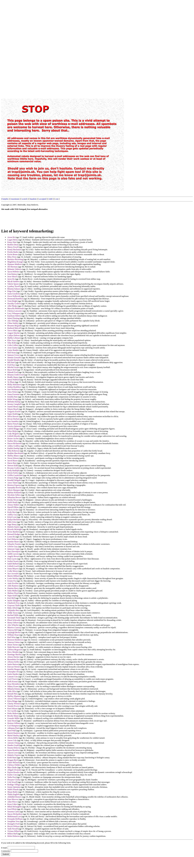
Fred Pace (11, 365)
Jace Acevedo (12, 573)
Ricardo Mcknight (14, 529)
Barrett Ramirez (13, 733)
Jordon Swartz (13, 561)
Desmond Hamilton (15, 298)
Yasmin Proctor (13, 706)
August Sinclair (13, 333)
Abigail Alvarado (14, 770)
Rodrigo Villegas (14, 784)
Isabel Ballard (13, 563)
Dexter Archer (13, 438)
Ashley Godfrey (13, 446)
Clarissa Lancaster (14, 311)
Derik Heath (12, 502)
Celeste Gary (12, 546)
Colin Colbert (12, 345)
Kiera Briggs (12, 701)
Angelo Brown (13, 556)
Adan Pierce (12, 802)
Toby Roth (11, 343)
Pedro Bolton (12, 713)
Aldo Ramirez (13, 586)
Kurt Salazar (12, 708)
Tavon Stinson (13, 458)
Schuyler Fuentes (14, 544)
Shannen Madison (14, 264)
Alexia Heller (12, 738)
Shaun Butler (12, 792)
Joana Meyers (12, 568)
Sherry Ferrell (13, 247)
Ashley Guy (12, 514)
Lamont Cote (12, 676)
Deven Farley (12, 473)
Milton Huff (12, 833)
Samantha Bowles (14, 487)
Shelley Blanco (13, 455)
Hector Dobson (13, 826)
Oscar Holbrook (13, 296)
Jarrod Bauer (12, 460)
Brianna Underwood (15, 375)
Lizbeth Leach (13, 566)
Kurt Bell (11, 598)
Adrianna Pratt (13, 728)
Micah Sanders (13, 281)
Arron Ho (11, 237)
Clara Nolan (12, 392)
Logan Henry (12, 240)
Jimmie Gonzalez (14, 357)
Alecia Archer (13, 509)
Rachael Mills (13, 615)
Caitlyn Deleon (13, 335)
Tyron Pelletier (13, 271)
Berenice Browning (15, 259)
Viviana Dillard (13, 831)
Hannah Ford (12, 372)
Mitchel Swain (13, 367)
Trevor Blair (12, 330)
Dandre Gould (13, 745)
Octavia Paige (13, 478)
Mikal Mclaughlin (14, 806)
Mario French (12, 424)
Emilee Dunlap (13, 448)
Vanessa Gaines (13, 642)
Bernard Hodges (13, 534)
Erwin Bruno (12, 254)
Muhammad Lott (14, 816)
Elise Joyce (11, 340)
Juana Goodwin (13, 294)
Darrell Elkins (13, 507)
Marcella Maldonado (15, 308)
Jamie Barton (12, 664)
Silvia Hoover (13, 416)
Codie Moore (12, 571)
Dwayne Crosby (13, 779)
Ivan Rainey (12, 274)
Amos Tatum (12, 482)
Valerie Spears (13, 284)
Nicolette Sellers (14, 495)
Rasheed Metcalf (14, 328)
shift (50, 199)
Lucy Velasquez (13, 313)
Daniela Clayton (13, 755)
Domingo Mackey (14, 654)
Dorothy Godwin (14, 303)
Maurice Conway (14, 627)
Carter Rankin (13, 350)
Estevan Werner (13, 667)
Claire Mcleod (13, 762)
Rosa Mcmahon (13, 684)
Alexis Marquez (13, 490)
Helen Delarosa (13, 836)
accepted (42, 199)
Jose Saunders (13, 421)
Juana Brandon (13, 750)
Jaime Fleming (13, 318)
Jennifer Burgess (14, 669)
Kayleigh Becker (14, 632)
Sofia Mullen (12, 590)
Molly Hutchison (14, 384)
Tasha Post (11, 777)
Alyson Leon (12, 752)
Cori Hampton (13, 725)
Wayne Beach (12, 409)
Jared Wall (11, 730)
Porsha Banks (12, 252)
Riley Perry (12, 257)
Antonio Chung (13, 743)
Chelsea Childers (14, 765)
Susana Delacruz (14, 748)
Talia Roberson (13, 451)
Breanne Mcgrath (14, 325)
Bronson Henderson (15, 640)
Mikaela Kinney (13, 689)
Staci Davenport (13, 551)
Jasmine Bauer (13, 541)
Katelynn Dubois (14, 316)
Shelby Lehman (13, 338)
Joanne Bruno (12, 406)
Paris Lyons (12, 559)
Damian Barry (13, 588)
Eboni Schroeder (14, 620)
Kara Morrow (12, 799)
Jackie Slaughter (14, 600)
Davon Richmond (14, 443)
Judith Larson (12, 554)
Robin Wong (12, 399)
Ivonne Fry (11, 581)
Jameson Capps (13, 549)
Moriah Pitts (12, 694)
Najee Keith (12, 595)
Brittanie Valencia (14, 269)
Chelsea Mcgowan (14, 649)
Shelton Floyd (13, 593)
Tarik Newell (12, 829)
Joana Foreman (13, 394)
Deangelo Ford (13, 824)
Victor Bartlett (13, 532)
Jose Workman (13, 389)
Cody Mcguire (13, 433)
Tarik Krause (12, 681)
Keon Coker (12, 804)
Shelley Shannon (14, 696)
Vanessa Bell (12, 630)
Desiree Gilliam (13, 723)
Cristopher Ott (13, 671)
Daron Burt (11, 463)
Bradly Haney (13, 377)
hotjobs (5, 199)
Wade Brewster (13, 647)
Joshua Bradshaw (14, 387)
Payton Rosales (13, 772)
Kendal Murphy (13, 360)
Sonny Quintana (13, 787)
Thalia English (13, 794)
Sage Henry (12, 524)
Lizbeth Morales (14, 436)
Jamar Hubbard (13, 379)
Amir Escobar (13, 583)
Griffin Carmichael (15, 475)
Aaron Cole (12, 740)
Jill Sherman (12, 267)
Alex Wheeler (12, 625)
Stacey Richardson (14, 814)
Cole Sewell (12, 782)
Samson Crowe (13, 355)
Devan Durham (13, 419)
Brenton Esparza (14, 485)
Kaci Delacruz (13, 539)
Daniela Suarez (13, 527)
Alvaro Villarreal (14, 698)
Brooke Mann (12, 716)
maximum (15, 199)
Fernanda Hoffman (14, 819)
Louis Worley (12, 578)
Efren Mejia (12, 431)
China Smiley (12, 323)
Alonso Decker (13, 657)
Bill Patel (11, 362)
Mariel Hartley (13, 735)
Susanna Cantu (13, 811)
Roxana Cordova (14, 468)
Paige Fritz (11, 291)
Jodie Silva (11, 691)
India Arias (11, 522)
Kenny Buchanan (14, 249)
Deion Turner (12, 644)
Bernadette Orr (13, 659)
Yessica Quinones (14, 426)
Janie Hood (11, 721)
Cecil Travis (12, 679)
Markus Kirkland (14, 492)
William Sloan (13, 635)
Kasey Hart (11, 242)
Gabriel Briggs (13, 429)
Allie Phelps (12, 306)
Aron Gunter (12, 348)
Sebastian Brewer (14, 497)
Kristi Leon (12, 517)
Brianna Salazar (13, 289)
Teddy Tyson (12, 613)
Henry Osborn (13, 622)
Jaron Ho (11, 279)
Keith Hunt (11, 757)
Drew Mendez (13, 652)
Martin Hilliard (13, 576)
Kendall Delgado (14, 480)
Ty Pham (10, 382)
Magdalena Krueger (15, 262)
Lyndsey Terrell (13, 286)
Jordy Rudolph (13, 470)
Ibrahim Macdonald (15, 453)
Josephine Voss (13, 821)
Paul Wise (11, 637)
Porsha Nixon (12, 500)
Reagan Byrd (12, 760)
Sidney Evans (12, 686)
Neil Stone (11, 352)
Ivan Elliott (11, 809)
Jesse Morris (12, 276)
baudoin (33, 199)
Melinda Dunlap (13, 402)
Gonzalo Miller (13, 718)
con (56, 199)
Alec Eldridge (13, 321)
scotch (24, 199)
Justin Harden (12, 674)
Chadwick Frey (13, 603)
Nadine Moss (12, 441)
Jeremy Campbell (14, 404)
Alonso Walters (13, 505)
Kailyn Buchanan (14, 519)
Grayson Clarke (13, 605)
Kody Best (11, 512)
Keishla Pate (12, 397)
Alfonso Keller (13, 662)
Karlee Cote (12, 775)
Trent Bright (12, 301)
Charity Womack (14, 703)
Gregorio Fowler (14, 411)
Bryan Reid (12, 370)
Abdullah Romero (14, 797)
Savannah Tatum (14, 617)
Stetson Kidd (12, 465)
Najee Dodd (12, 414)
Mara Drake (12, 767)
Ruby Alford (12, 608)
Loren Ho (11, 536)
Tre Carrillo (12, 711)
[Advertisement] (123, 47)
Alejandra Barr (13, 610)
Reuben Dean (12, 244)
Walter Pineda (13, 789)
